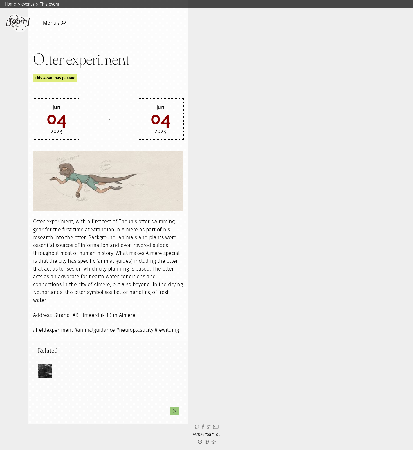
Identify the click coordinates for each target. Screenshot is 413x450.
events (27, 4)
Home (10, 4)
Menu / (54, 22)
